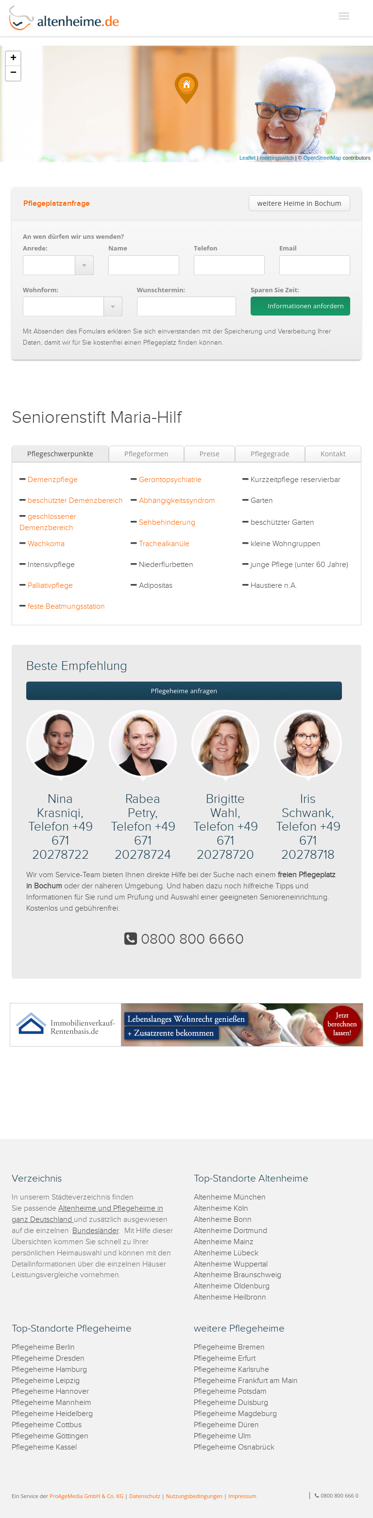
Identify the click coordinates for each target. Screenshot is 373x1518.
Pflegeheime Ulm (222, 1436)
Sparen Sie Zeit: (275, 289)
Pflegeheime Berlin (43, 1347)
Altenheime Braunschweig (237, 1275)
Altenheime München (230, 1197)
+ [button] (13, 58)
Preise (210, 453)
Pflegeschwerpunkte (60, 453)
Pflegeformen (146, 453)
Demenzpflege (53, 479)
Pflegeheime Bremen (229, 1347)
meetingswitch (277, 158)
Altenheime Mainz (224, 1242)
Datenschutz (144, 1496)
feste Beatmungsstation (66, 606)
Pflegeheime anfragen (184, 690)
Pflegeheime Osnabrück (234, 1447)
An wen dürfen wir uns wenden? (73, 236)
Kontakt (333, 453)
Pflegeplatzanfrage (56, 203)
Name (117, 248)
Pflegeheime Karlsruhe (231, 1369)
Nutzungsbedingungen (194, 1496)
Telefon (205, 248)
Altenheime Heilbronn (230, 1297)
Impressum (242, 1496)
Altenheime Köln (221, 1208)
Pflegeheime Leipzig (46, 1380)
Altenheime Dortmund (230, 1230)
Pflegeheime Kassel (44, 1447)
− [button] (13, 73)
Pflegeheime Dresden (48, 1358)
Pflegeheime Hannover (50, 1391)
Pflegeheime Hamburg (49, 1369)
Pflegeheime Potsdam (230, 1391)
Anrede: (35, 248)
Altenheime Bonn (223, 1219)
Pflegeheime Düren (226, 1425)
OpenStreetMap (322, 158)
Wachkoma (46, 544)
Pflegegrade (270, 453)
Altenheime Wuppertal (231, 1264)
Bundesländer (95, 1230)
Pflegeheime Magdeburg (235, 1413)
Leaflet (247, 158)
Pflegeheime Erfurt (224, 1358)
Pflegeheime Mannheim (51, 1402)
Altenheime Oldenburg (232, 1286)
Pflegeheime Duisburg (231, 1402)
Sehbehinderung (167, 522)
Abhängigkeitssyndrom (177, 500)
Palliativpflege (50, 585)
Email (288, 248)
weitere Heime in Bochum (299, 203)
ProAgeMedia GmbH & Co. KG (86, 1496)
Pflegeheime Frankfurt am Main (246, 1380)
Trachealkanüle (164, 544)
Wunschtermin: (161, 289)
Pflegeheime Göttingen (50, 1436)
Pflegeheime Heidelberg (52, 1413)
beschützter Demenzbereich (75, 500)
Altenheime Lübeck (226, 1253)
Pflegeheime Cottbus (47, 1425)
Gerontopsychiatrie (170, 479)
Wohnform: (40, 289)
